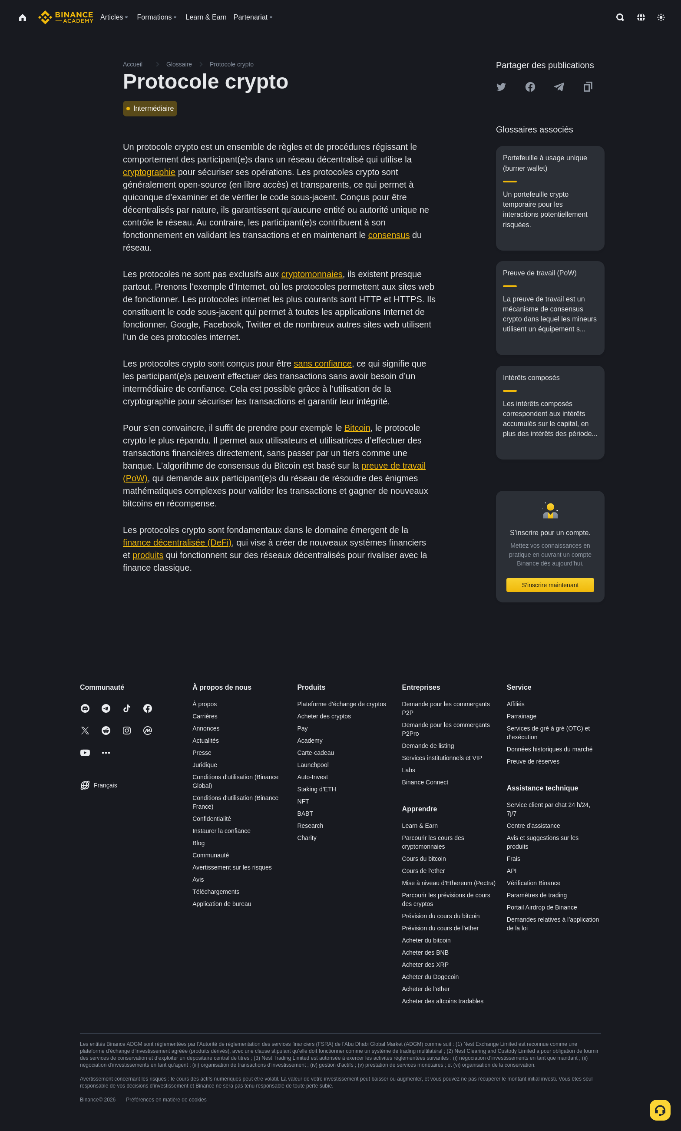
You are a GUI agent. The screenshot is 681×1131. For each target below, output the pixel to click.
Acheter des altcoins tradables (443, 1001)
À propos (204, 704)
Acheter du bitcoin (426, 940)
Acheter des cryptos (324, 716)
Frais (513, 858)
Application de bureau (221, 903)
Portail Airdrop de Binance (542, 907)
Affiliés (516, 704)
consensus (389, 235)
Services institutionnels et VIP (442, 757)
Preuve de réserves (533, 761)
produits (147, 555)
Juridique (204, 764)
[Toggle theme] (661, 17)
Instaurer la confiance (221, 830)
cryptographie (149, 172)
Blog (198, 843)
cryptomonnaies (312, 274)
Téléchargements (215, 891)
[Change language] (641, 17)
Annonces (205, 728)
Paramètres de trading (537, 895)
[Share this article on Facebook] (530, 87)
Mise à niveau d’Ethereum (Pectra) (449, 883)
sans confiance (323, 363)
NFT (303, 801)
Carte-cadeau (315, 752)
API (512, 870)
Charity (306, 837)
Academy (309, 740)
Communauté (210, 855)
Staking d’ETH (316, 789)
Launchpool (312, 764)
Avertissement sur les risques (232, 867)
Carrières (205, 716)
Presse (202, 752)
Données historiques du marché (550, 749)
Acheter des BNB (425, 952)
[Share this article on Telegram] (559, 87)
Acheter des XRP (425, 964)
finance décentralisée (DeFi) (177, 542)
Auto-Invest (312, 777)
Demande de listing (428, 745)
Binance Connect (425, 782)
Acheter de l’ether (426, 988)
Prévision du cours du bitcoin (441, 916)
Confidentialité (211, 818)
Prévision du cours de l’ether (440, 928)
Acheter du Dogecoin (430, 976)
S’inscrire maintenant (550, 585)
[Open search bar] (617, 17)
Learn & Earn (420, 825)
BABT (305, 813)
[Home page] (65, 17)
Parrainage (522, 716)
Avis (198, 879)
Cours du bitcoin (424, 858)
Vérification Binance (534, 883)
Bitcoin (357, 428)
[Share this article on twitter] (501, 87)
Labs (408, 770)
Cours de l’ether (423, 870)
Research (310, 825)
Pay (302, 728)
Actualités (205, 740)
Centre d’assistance (533, 825)
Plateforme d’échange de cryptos (341, 704)
